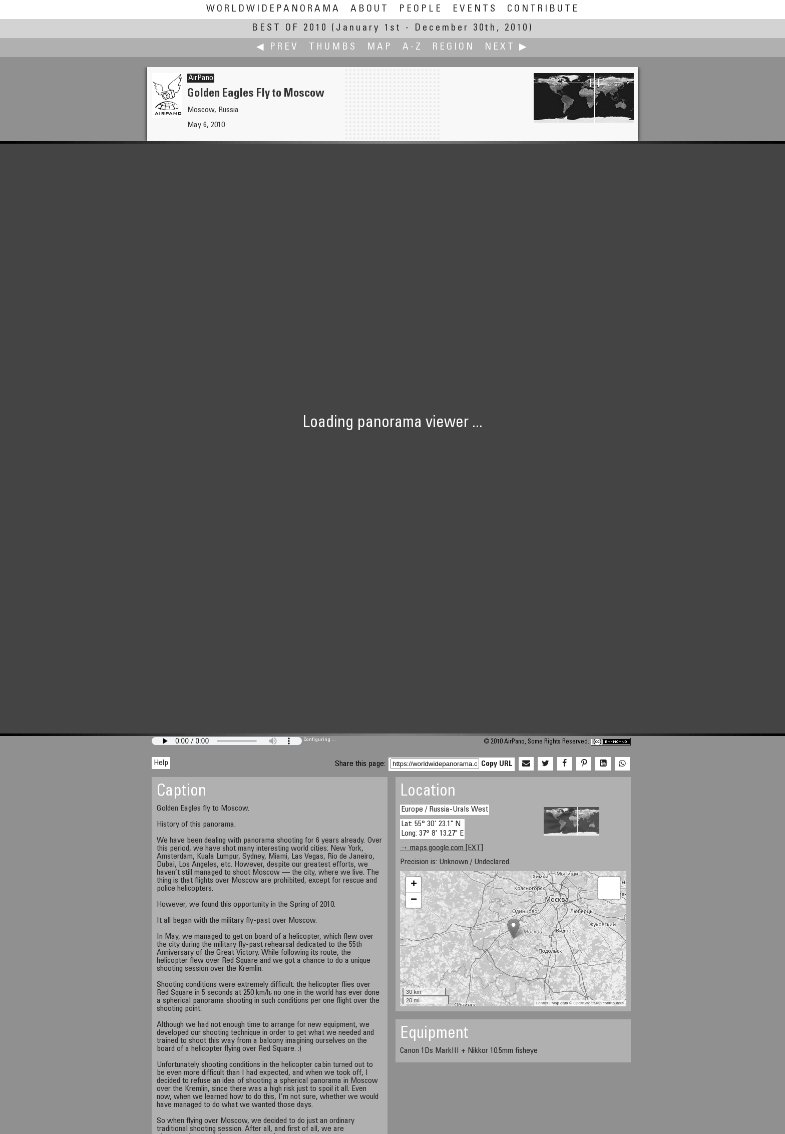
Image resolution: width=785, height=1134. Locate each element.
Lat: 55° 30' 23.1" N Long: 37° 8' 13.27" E (432, 829)
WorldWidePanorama (273, 9)
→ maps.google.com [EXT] (441, 848)
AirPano (200, 78)
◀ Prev (277, 47)
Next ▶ (507, 47)
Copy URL (497, 764)
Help (161, 763)
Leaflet (542, 1003)
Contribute (543, 9)
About (369, 9)
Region (454, 47)
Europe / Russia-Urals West (444, 810)
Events (475, 9)
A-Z (413, 47)
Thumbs (333, 47)
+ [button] (414, 884)
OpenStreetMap (587, 1003)
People (421, 9)
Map (379, 47)
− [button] (414, 900)
